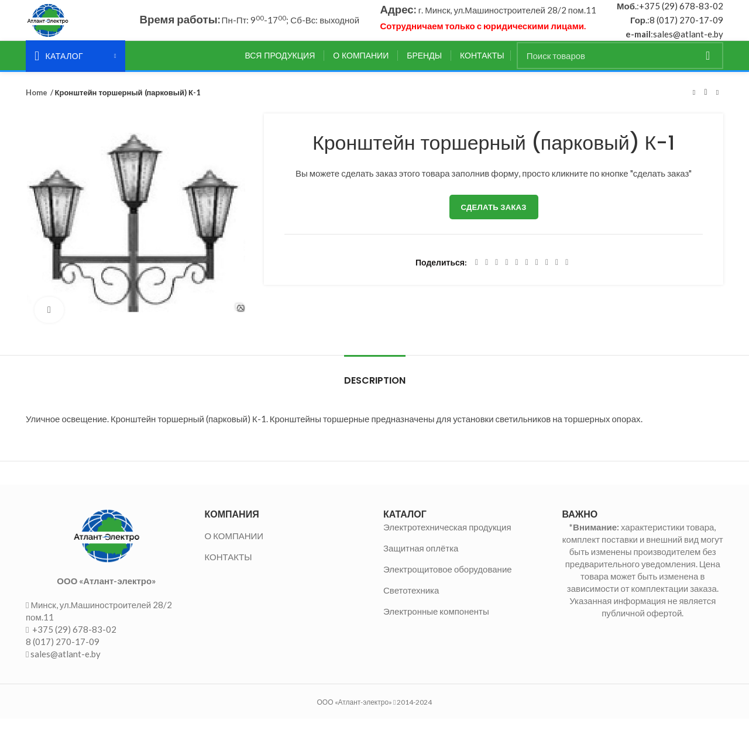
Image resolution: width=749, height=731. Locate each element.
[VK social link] (547, 275)
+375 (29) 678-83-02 (681, 12)
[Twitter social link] (487, 275)
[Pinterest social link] (506, 275)
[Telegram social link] (557, 275)
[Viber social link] (567, 275)
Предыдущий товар (694, 105)
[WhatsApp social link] (537, 275)
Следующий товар (717, 105)
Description (375, 392)
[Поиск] (620, 67)
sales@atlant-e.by (688, 40)
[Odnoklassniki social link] (527, 275)
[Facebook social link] (477, 275)
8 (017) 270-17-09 (686, 26)
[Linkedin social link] (517, 275)
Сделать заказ (494, 220)
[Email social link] (496, 275)
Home (36, 104)
